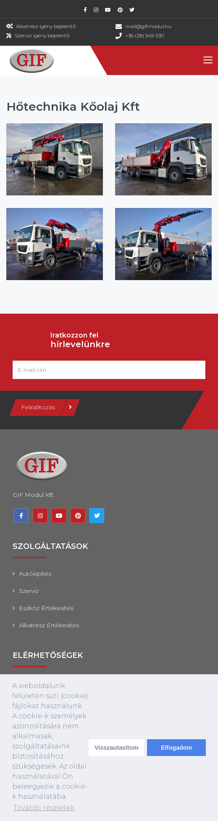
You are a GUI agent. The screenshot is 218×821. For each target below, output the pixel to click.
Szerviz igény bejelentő (42, 35)
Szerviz (29, 591)
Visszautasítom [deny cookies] (117, 747)
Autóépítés (35, 573)
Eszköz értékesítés (46, 608)
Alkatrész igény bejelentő (46, 26)
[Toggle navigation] (207, 60)
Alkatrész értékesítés (49, 625)
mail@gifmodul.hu (148, 26)
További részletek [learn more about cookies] (43, 808)
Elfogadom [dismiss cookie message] (176, 747)
